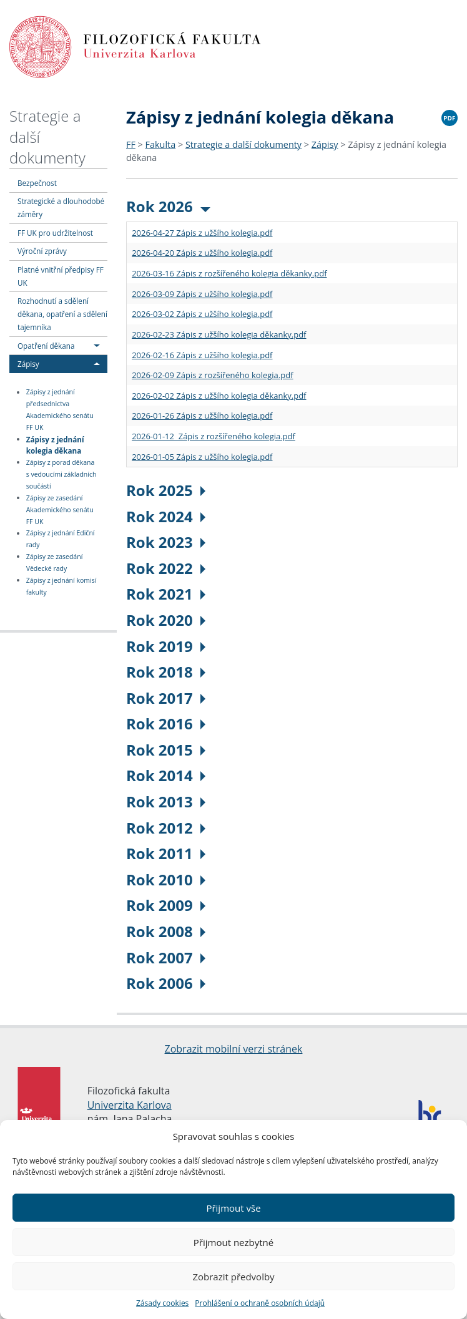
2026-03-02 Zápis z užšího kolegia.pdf (202, 313)
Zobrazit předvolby (233, 1276)
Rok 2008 (165, 931)
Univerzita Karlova (129, 1105)
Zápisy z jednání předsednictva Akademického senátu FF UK (60, 410)
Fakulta (160, 144)
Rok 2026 (168, 206)
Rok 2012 (165, 827)
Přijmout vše (233, 1208)
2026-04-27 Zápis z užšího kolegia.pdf (202, 232)
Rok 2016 (165, 723)
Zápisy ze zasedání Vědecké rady (54, 562)
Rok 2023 (165, 542)
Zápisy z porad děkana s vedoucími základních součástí (61, 474)
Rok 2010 (165, 879)
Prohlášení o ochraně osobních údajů (260, 1303)
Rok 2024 (165, 516)
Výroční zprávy (42, 251)
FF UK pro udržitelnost (55, 233)
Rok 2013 (165, 801)
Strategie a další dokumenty (243, 144)
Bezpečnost (37, 183)
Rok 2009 (165, 905)
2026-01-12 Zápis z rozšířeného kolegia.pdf (213, 436)
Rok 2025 (165, 490)
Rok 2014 (165, 775)
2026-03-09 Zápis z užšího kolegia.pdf (202, 293)
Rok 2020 (165, 620)
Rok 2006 (165, 983)
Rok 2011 (165, 853)
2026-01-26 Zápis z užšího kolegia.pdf (202, 415)
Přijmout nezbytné (233, 1242)
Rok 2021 (165, 593)
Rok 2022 (165, 568)
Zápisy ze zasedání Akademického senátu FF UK (60, 510)
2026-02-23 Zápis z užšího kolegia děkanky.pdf (219, 334)
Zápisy (28, 364)
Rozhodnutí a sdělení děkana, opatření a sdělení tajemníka (62, 314)
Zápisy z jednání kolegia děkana (55, 444)
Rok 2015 (165, 749)
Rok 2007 (165, 957)
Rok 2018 (165, 671)
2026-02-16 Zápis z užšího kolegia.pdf (202, 355)
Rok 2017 (165, 698)
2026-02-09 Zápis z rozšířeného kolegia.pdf (212, 375)
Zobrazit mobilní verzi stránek (234, 1049)
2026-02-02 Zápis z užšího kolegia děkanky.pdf (219, 395)
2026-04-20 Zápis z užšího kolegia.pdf (202, 252)
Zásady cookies (162, 1303)
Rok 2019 (165, 646)
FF (130, 144)
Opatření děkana (45, 346)
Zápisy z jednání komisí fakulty (61, 586)
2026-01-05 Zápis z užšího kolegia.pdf (202, 456)
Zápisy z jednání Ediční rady (60, 539)
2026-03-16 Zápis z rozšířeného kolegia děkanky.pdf (229, 273)
